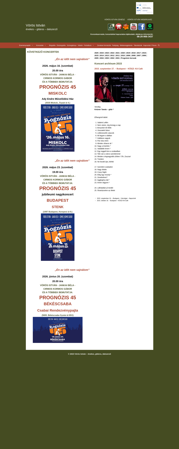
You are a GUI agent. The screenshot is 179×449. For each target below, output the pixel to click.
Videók (80, 45)
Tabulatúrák (138, 45)
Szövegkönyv (71, 45)
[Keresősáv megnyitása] (158, 45)
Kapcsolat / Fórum (150, 45)
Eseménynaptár (27, 45)
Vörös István (35, 25)
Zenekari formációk (104, 45)
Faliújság (115, 45)
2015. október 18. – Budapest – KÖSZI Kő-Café (112, 200)
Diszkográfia (61, 45)
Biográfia (52, 45)
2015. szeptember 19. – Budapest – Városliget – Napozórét (116, 198)
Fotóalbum (90, 45)
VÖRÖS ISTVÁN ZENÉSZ (114, 20)
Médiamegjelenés (126, 45)
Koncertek (42, 45)
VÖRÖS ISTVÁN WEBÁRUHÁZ (139, 20)
